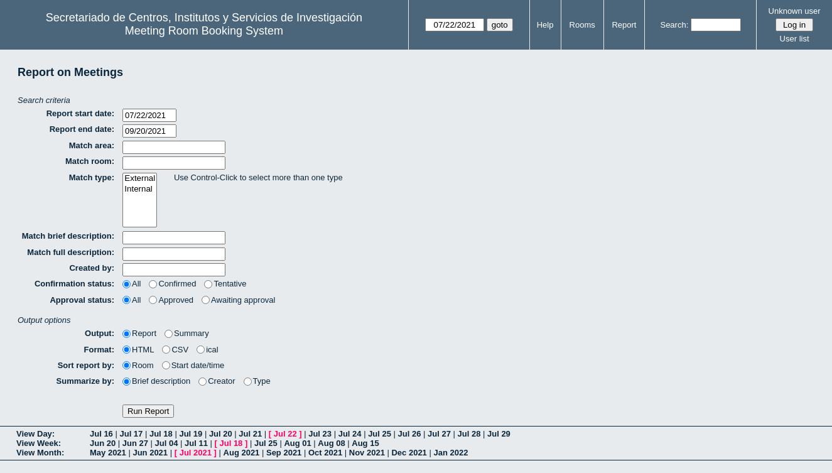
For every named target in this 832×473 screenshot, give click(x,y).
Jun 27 (135, 443)
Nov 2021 (367, 452)
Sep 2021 (283, 452)
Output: (99, 333)
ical (208, 349)
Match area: (91, 145)
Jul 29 (499, 433)
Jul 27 (439, 433)
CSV (175, 349)
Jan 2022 (450, 452)
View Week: (38, 443)
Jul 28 (469, 433)
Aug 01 (297, 443)
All (131, 283)
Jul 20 (220, 433)
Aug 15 (365, 443)
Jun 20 (103, 443)
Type (257, 381)
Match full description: (70, 252)
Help (545, 25)
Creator (216, 381)
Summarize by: (85, 381)
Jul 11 (196, 443)
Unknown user (795, 11)
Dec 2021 (408, 452)
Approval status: (82, 300)
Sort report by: (86, 365)
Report (624, 25)
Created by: (91, 268)
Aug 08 (331, 443)
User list (794, 38)
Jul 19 (190, 433)
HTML (138, 349)
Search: (674, 25)
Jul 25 (379, 433)
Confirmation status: (74, 283)
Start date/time (193, 365)
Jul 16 (101, 433)
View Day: (35, 433)
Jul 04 (166, 443)
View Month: (40, 452)
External (139, 178)
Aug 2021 (242, 452)
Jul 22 (285, 433)
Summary (187, 333)
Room (138, 365)
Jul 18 (161, 433)
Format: (99, 349)
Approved (171, 300)
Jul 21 (250, 433)
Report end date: (82, 129)
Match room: (89, 161)
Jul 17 (131, 433)
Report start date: (80, 113)
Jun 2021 (150, 452)
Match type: (91, 177)
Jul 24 (350, 433)
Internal (139, 189)
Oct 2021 (325, 452)
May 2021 (108, 452)
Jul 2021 (196, 452)
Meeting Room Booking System (204, 30)
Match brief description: (68, 236)
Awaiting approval (238, 300)
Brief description (156, 381)
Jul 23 (320, 433)
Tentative (225, 283)
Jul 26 (409, 433)
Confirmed (172, 283)
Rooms (582, 25)
